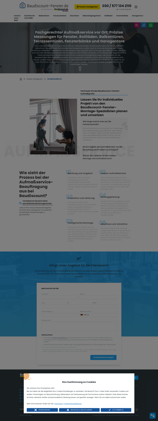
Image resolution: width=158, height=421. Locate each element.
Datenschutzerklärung (73, 404)
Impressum (58, 404)
